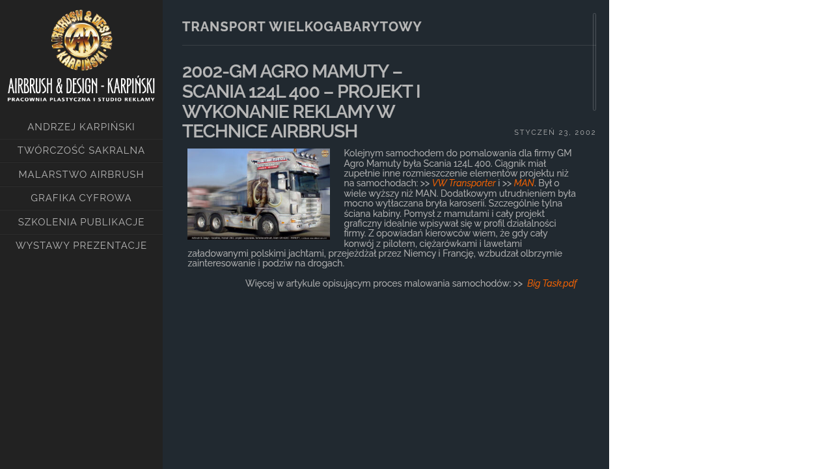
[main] (386, 221)
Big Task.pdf (552, 283)
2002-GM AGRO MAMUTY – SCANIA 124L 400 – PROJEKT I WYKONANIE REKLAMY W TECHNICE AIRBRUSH (301, 101)
